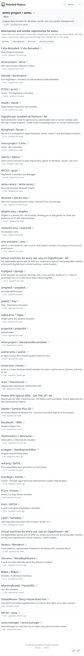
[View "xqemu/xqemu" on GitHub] (21, 157)
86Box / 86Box (9, 572)
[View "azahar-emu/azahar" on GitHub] (27, 352)
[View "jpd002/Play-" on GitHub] (19, 301)
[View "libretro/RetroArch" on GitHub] (26, 544)
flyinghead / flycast (12, 129)
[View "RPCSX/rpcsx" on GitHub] (19, 613)
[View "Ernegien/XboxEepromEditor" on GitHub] (38, 449)
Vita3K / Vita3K (9, 103)
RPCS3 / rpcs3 (9, 170)
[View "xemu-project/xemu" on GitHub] (34, 13)
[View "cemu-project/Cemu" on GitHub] (28, 143)
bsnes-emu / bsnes (12, 365)
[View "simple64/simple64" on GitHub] (27, 287)
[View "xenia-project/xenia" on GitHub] (27, 62)
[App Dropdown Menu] (80, 4)
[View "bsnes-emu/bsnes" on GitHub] (25, 365)
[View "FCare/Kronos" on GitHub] (20, 490)
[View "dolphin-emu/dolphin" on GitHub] (29, 211)
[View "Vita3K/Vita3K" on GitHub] (20, 103)
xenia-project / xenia (13, 62)
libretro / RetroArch (12, 544)
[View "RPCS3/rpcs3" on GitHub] (19, 170)
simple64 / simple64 (13, 287)
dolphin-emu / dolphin (14, 211)
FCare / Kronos (10, 490)
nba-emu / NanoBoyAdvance (18, 558)
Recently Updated (46, 41)
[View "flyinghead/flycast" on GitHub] (25, 129)
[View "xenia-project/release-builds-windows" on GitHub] (48, 342)
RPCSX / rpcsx (9, 612)
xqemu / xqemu (10, 157)
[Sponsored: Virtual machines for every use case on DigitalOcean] (42, 261)
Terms (46, 648)
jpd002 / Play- (9, 301)
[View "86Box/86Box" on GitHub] (20, 572)
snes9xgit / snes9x (12, 477)
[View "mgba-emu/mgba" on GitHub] (25, 315)
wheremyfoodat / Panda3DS (18, 585)
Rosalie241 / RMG (11, 422)
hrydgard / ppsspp (12, 271)
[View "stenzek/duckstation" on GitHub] (28, 75)
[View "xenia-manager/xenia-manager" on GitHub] (41, 622)
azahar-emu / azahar (13, 352)
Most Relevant (17, 41)
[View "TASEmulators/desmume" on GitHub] (33, 436)
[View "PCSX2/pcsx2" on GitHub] (19, 89)
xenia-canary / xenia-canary (17, 184)
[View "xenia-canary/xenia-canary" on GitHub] (35, 184)
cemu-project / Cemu (13, 143)
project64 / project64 (13, 328)
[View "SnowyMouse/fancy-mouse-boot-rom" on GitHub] (48, 599)
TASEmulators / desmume (16, 436)
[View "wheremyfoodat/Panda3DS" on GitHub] (36, 585)
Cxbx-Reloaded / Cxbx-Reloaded (20, 48)
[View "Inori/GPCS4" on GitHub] (18, 504)
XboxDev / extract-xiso (14, 197)
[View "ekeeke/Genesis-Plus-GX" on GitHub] (33, 409)
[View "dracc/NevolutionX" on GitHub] (26, 382)
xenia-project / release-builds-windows (24, 342)
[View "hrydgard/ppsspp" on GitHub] (25, 271)
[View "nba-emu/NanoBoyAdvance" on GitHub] (37, 558)
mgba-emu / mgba (12, 315)
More (8, 16)
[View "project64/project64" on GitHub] (27, 328)
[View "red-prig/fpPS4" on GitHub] (21, 463)
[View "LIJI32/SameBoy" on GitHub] (23, 518)
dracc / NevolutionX (12, 382)
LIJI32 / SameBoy (11, 518)
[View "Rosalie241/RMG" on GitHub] (24, 422)
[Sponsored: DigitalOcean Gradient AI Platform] (42, 119)
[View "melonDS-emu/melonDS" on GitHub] (33, 228)
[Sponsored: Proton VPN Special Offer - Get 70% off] (42, 398)
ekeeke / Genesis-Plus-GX (16, 408)
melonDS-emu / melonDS (16, 228)
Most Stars (32, 41)
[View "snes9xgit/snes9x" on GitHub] (25, 477)
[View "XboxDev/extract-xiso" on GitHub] (29, 198)
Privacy (38, 648)
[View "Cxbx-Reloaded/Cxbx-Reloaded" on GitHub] (40, 48)
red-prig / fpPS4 (10, 463)
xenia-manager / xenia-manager (20, 622)
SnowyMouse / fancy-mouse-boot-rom (24, 599)
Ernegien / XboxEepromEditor (18, 449)
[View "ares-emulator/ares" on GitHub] (27, 241)
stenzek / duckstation (13, 75)
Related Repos (16, 4)
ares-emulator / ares (13, 241)
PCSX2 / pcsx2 (9, 89)
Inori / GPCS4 (9, 504)
